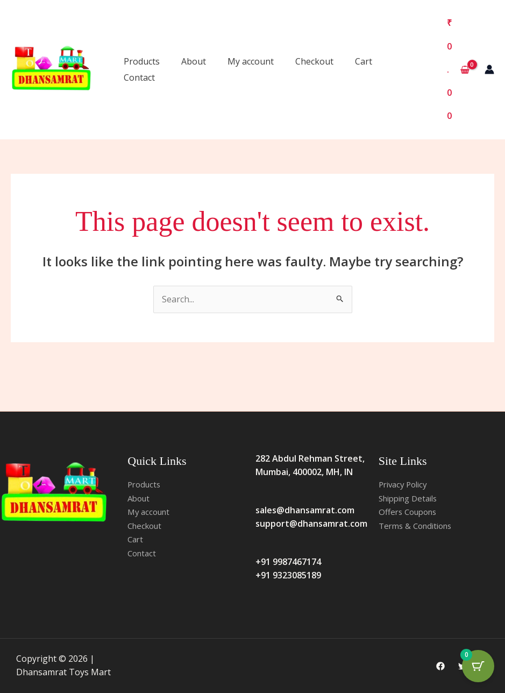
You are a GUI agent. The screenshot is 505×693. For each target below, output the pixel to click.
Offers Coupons (411, 512)
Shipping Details (412, 498)
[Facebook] (440, 666)
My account (250, 61)
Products (142, 61)
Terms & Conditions (419, 526)
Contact (139, 77)
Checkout (314, 61)
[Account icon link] (489, 69)
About (193, 61)
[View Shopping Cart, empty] (458, 69)
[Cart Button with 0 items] (478, 666)
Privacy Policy (405, 484)
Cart (363, 61)
